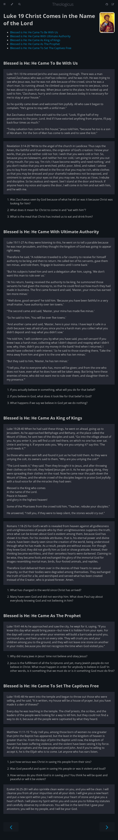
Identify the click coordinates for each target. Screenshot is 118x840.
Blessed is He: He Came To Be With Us (34, 32)
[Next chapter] (107, 827)
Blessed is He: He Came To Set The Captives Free (40, 48)
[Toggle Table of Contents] (4, 4)
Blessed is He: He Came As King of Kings (35, 40)
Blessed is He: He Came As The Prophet (35, 44)
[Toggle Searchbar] (19, 4)
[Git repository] (107, 4)
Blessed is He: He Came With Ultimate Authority (40, 36)
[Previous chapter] (11, 827)
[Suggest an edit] (112, 4)
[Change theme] (12, 4)
